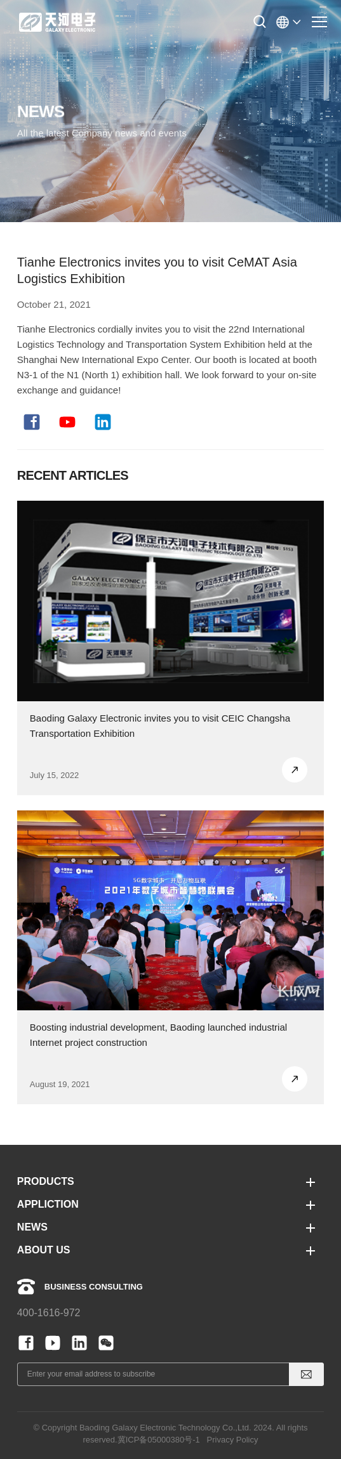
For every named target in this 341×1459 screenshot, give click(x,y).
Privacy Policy (232, 1439)
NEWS (32, 1227)
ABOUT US (43, 1249)
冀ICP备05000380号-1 (158, 1439)
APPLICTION (48, 1204)
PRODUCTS (45, 1181)
